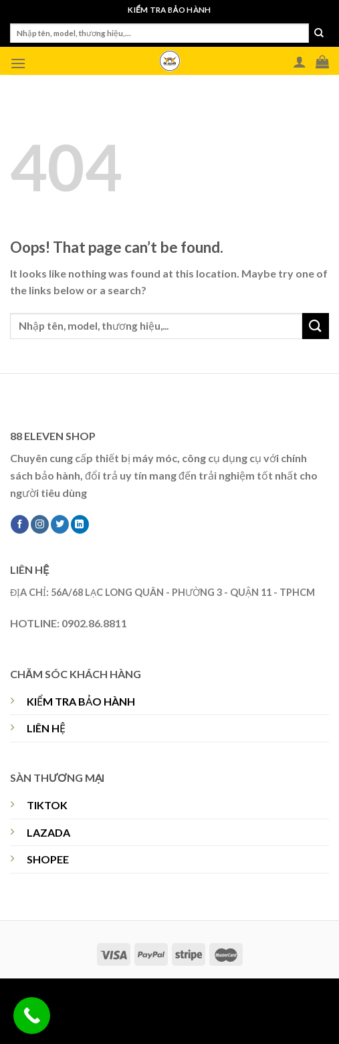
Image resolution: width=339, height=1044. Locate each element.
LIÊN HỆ (46, 728)
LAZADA (48, 832)
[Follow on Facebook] (20, 524)
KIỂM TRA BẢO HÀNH (81, 701)
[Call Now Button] (31, 1015)
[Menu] (18, 63)
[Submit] (319, 33)
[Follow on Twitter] (60, 524)
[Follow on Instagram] (40, 524)
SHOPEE (48, 859)
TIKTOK (47, 805)
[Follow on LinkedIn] (80, 524)
